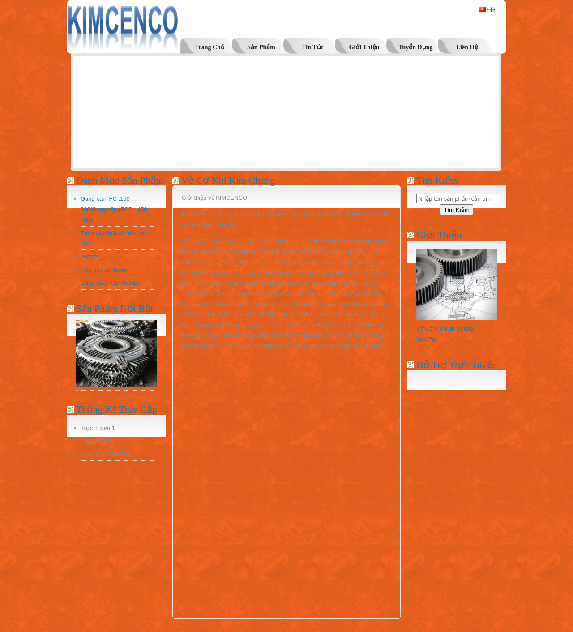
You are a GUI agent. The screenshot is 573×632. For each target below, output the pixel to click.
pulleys (89, 256)
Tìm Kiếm (457, 209)
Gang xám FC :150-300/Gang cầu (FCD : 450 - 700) (116, 209)
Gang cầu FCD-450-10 (110, 282)
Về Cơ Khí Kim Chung (445, 328)
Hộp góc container (104, 270)
